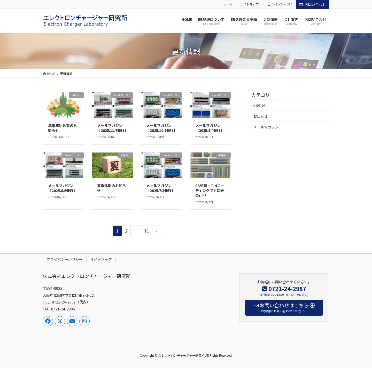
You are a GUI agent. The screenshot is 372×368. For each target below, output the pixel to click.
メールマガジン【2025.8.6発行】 (62, 188)
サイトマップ (249, 4)
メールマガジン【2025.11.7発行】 (112, 128)
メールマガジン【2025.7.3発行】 (160, 188)
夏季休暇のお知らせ (111, 188)
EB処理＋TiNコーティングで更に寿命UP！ (209, 190)
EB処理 (259, 105)
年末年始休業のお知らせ (62, 128)
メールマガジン (265, 127)
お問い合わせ (312, 4)
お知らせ (260, 116)
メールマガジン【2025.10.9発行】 (161, 128)
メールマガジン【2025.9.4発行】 (209, 128)
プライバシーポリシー (65, 259)
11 (146, 231)
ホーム (228, 4)
